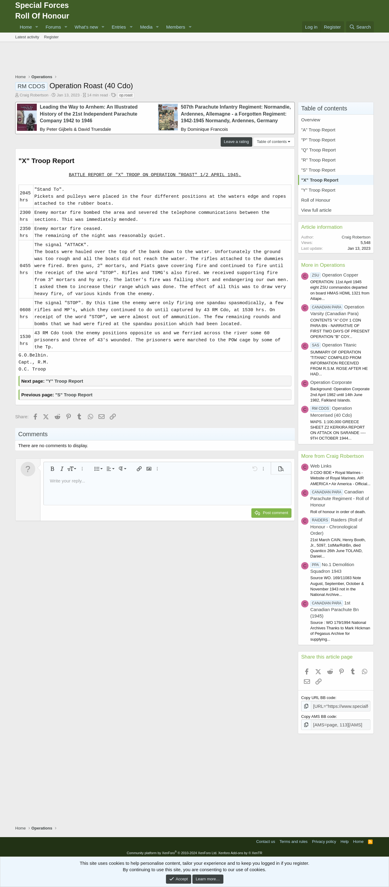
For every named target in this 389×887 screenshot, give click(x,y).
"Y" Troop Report (64, 381)
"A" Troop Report (318, 129)
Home (26, 27)
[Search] (360, 27)
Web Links (321, 465)
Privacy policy (324, 840)
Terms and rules (294, 840)
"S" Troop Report (74, 394)
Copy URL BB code (318, 697)
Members (175, 27)
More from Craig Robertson (332, 456)
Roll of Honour (315, 200)
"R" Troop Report (318, 159)
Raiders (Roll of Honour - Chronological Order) (336, 526)
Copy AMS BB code (318, 715)
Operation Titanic (333, 344)
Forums (53, 27)
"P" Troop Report (318, 139)
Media (146, 27)
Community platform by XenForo (172, 851)
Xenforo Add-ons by (240, 851)
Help (345, 840)
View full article (316, 210)
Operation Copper (334, 274)
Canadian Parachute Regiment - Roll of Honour (339, 498)
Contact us (265, 840)
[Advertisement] (194, 58)
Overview (310, 119)
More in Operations (323, 265)
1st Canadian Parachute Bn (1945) (334, 609)
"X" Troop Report (320, 180)
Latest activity (27, 37)
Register (51, 37)
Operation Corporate (331, 382)
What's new (86, 27)
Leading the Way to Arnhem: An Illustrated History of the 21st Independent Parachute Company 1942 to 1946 (89, 113)
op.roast (126, 95)
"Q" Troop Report (318, 149)
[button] (37, 27)
